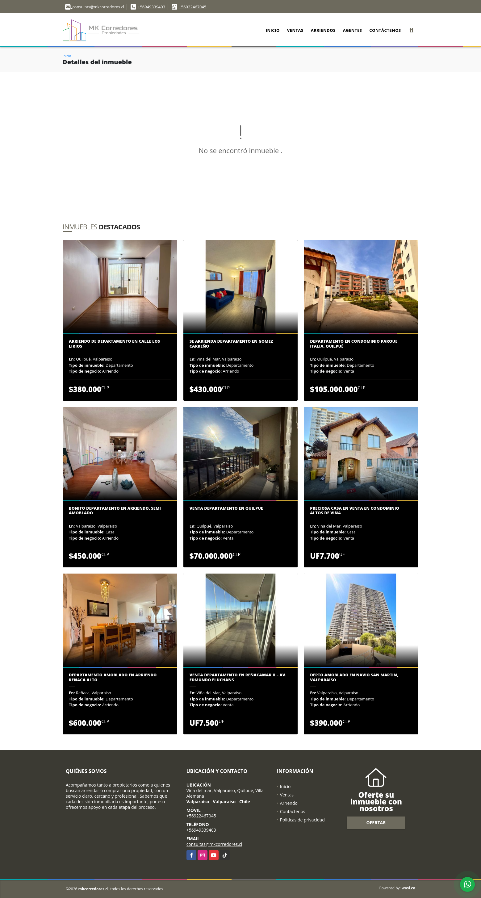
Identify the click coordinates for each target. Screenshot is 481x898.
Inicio (273, 30)
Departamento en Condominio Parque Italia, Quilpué (353, 344)
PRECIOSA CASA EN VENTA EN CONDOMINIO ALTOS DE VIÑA (354, 511)
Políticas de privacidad (302, 820)
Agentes (352, 30)
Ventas (295, 30)
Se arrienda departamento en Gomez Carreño (231, 344)
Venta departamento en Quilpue (226, 508)
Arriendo (289, 803)
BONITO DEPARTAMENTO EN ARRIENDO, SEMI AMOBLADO (115, 511)
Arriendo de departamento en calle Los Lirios (114, 344)
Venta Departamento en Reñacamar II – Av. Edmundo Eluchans (238, 677)
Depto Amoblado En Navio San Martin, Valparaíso (354, 677)
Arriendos (323, 30)
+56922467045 (192, 7)
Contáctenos (385, 30)
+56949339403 (151, 7)
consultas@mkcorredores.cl (214, 844)
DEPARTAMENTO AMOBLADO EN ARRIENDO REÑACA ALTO (113, 677)
